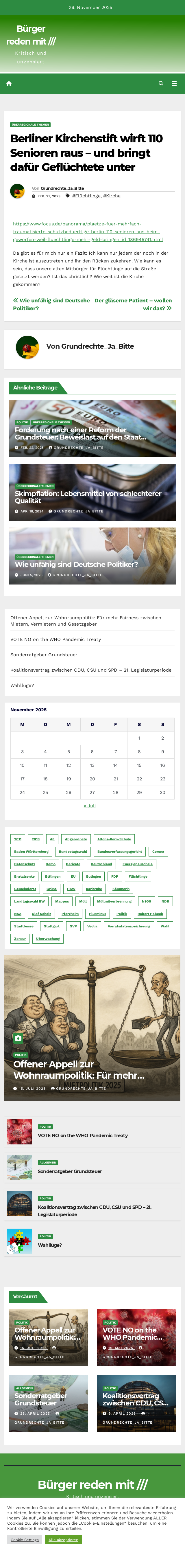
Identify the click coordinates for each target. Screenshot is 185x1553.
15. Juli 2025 (33, 1089)
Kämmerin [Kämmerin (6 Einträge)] (121, 889)
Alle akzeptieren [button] (63, 1540)
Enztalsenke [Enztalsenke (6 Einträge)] (24, 876)
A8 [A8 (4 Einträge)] (52, 839)
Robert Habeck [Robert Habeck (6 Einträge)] (150, 914)
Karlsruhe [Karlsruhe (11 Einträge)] (94, 889)
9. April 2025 (122, 1414)
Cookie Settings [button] (25, 1540)
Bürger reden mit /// (92, 1484)
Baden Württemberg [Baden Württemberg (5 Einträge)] (31, 852)
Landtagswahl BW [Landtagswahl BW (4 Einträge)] (29, 901)
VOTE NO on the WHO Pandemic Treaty (55, 639)
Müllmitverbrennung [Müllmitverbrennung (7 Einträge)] (114, 901)
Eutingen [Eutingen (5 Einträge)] (93, 876)
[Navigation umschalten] (174, 83)
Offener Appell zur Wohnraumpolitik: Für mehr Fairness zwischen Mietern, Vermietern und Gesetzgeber (77, 1080)
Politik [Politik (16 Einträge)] (121, 914)
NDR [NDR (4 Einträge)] (165, 901)
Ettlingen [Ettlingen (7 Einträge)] (52, 876)
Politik (22, 422)
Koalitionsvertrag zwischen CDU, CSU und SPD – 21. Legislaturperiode (90, 670)
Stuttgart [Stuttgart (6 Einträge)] (52, 926)
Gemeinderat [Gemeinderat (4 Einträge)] (25, 889)
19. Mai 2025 (121, 1348)
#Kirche (112, 196)
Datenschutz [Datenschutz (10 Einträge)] (24, 864)
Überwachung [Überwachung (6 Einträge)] (48, 939)
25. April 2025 (35, 1414)
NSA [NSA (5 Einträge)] (17, 914)
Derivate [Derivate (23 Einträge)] (73, 864)
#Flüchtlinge (86, 196)
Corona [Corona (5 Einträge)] (158, 852)
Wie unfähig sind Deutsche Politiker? (76, 564)
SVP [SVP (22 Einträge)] (73, 926)
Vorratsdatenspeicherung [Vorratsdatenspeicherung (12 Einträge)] (129, 926)
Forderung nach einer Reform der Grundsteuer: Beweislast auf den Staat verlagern (78, 437)
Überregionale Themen (30, 124)
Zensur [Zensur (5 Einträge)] (20, 939)
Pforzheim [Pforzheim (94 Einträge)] (70, 914)
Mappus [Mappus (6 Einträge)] (62, 901)
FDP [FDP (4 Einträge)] (114, 876)
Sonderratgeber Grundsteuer (43, 654)
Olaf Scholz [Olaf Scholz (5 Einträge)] (41, 914)
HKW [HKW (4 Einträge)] (71, 889)
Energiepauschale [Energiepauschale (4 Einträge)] (138, 864)
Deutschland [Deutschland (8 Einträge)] (101, 864)
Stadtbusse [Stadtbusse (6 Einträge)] (24, 926)
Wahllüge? (22, 685)
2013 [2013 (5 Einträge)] (36, 839)
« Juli (90, 805)
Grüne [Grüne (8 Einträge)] (52, 889)
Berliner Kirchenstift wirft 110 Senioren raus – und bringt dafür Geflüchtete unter (86, 153)
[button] (161, 83)
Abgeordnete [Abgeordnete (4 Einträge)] (76, 839)
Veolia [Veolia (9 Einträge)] (92, 926)
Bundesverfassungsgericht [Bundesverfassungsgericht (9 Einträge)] (119, 852)
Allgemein (48, 1162)
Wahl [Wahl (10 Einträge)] (165, 926)
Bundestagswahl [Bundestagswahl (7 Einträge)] (73, 852)
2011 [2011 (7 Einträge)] (17, 839)
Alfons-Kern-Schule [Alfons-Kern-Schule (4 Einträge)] (114, 839)
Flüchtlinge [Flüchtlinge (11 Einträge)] (138, 876)
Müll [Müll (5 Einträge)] (83, 901)
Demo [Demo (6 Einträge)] (51, 864)
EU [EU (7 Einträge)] (73, 876)
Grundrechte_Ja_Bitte (62, 188)
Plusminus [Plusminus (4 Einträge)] (97, 914)
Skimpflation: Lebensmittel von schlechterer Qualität (88, 497)
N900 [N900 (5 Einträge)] (146, 901)
